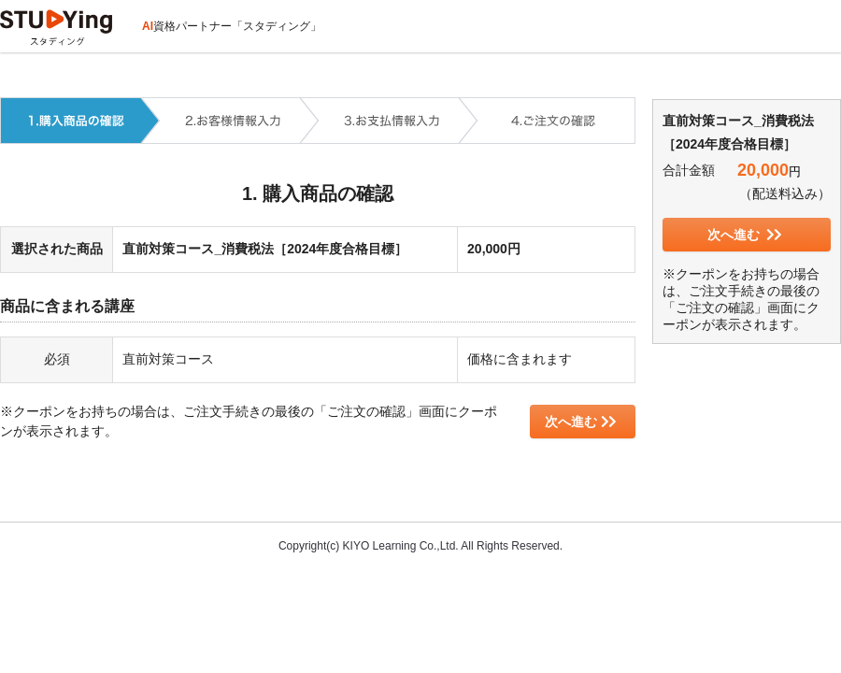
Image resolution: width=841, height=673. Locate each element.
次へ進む (581, 421)
